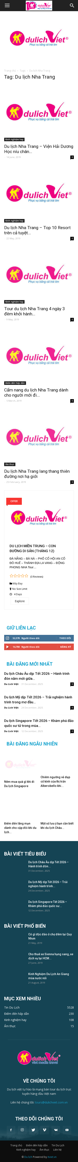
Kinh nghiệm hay (14, 139)
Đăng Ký (65, 646)
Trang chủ (10, 70)
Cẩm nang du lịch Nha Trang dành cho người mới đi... (36, 393)
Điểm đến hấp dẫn (15, 383)
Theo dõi (65, 638)
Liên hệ (57, 1149)
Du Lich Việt (11, 684)
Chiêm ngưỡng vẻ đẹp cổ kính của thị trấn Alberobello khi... (55, 781)
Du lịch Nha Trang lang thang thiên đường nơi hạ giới (37, 474)
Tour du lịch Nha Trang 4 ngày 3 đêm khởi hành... (34, 311)
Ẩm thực (9, 464)
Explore (20, 601)
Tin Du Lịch (58, 1145)
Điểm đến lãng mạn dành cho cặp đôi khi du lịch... (20, 828)
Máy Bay (17, 583)
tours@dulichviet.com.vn (51, 1102)
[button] (72, 5)
